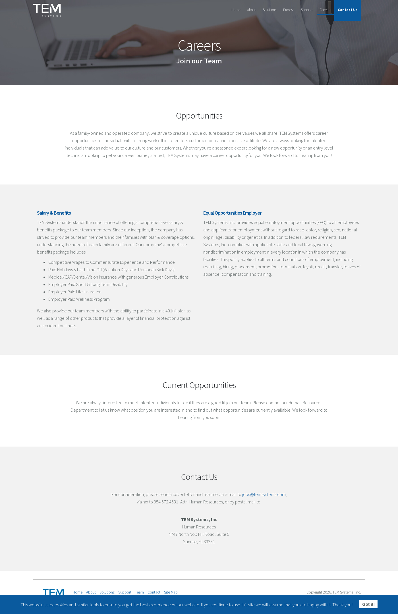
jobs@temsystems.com (264, 494)
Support (307, 9)
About (251, 9)
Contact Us (348, 9)
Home (235, 9)
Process (288, 9)
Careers (325, 9)
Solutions (269, 9)
